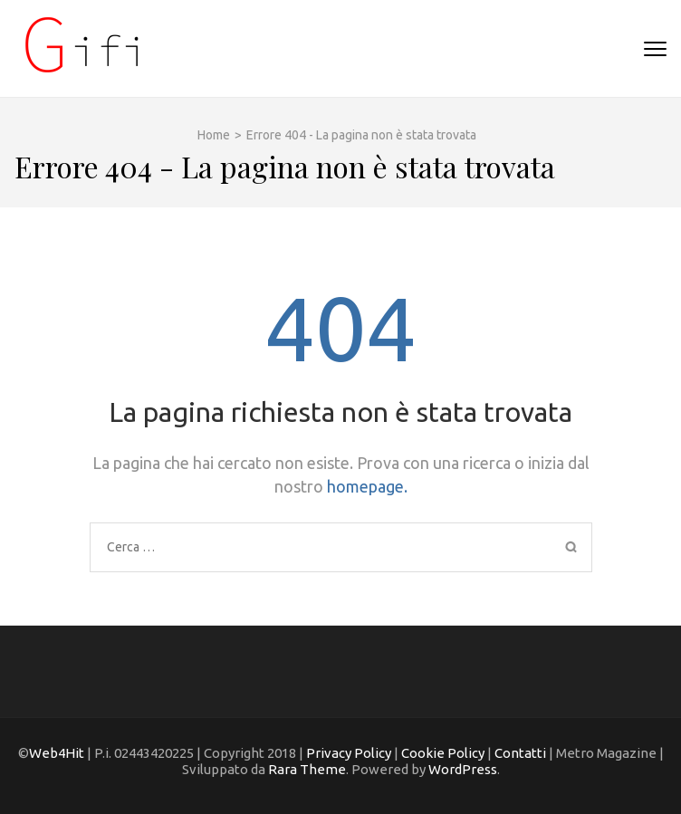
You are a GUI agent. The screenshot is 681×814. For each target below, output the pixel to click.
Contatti (520, 753)
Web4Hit (56, 753)
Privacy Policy (348, 753)
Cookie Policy (441, 753)
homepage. (367, 486)
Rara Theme (307, 769)
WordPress (462, 769)
